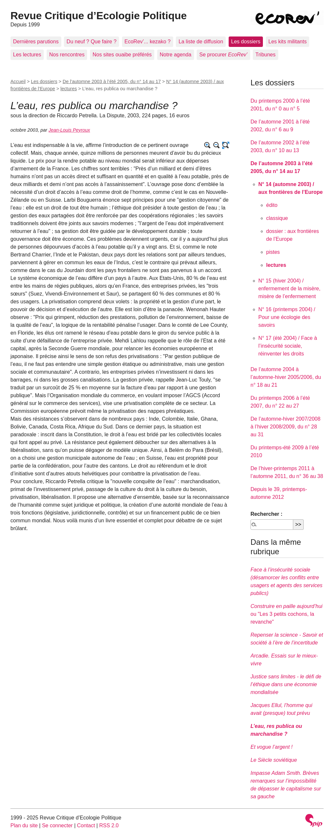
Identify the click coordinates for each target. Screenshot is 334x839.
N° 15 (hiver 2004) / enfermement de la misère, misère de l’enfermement (289, 288)
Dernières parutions (36, 41)
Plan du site (24, 825)
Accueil (17, 81)
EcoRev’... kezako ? (148, 41)
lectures (68, 88)
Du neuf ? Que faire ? (91, 41)
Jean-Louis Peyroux (69, 130)
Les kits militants (287, 41)
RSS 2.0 (109, 825)
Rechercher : (266, 514)
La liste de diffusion (200, 41)
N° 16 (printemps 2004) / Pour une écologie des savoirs (286, 317)
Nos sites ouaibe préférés (122, 54)
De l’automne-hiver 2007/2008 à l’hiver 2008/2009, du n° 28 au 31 (285, 426)
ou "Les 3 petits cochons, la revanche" (286, 614)
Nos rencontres (67, 54)
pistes (273, 252)
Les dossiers (246, 41)
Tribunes (265, 54)
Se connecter (57, 825)
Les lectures (27, 54)
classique (277, 218)
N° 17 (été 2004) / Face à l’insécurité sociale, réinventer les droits (287, 345)
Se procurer (223, 54)
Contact (86, 825)
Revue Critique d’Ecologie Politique (98, 16)
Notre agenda (175, 54)
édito (272, 205)
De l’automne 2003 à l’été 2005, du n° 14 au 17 (112, 81)
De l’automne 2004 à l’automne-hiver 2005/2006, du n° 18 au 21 (285, 377)
